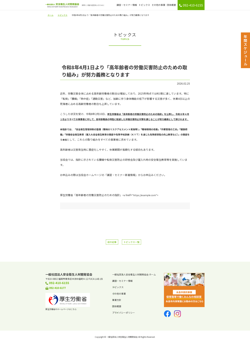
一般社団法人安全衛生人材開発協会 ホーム (134, 274)
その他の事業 (158, 4)
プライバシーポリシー (123, 312)
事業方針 (116, 300)
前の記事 (112, 242)
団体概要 (171, 4)
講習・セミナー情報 (127, 4)
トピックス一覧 (131, 242)
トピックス (144, 4)
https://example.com (144, 195)
